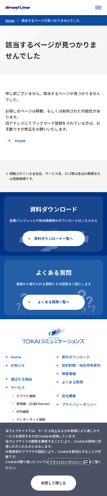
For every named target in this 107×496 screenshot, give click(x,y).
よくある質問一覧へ (53, 301)
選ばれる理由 (21, 379)
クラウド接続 (26, 395)
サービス (18, 387)
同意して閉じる (53, 482)
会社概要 (69, 395)
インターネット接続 (31, 419)
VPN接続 (22, 411)
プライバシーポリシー (65, 461)
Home (10, 20)
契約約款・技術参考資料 (81, 365)
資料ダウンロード (76, 356)
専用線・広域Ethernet (33, 403)
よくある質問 (72, 382)
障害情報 (69, 373)
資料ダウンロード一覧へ (53, 238)
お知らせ (18, 365)
